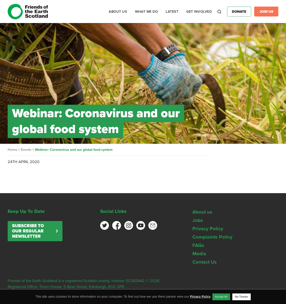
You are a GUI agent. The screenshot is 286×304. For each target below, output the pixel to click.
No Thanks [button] (241, 297)
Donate (239, 11)
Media (199, 254)
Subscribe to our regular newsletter (28, 231)
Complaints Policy (212, 237)
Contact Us (204, 262)
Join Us (266, 11)
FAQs (198, 245)
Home (12, 150)
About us (202, 212)
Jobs (197, 220)
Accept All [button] (221, 297)
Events (26, 150)
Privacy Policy (207, 229)
